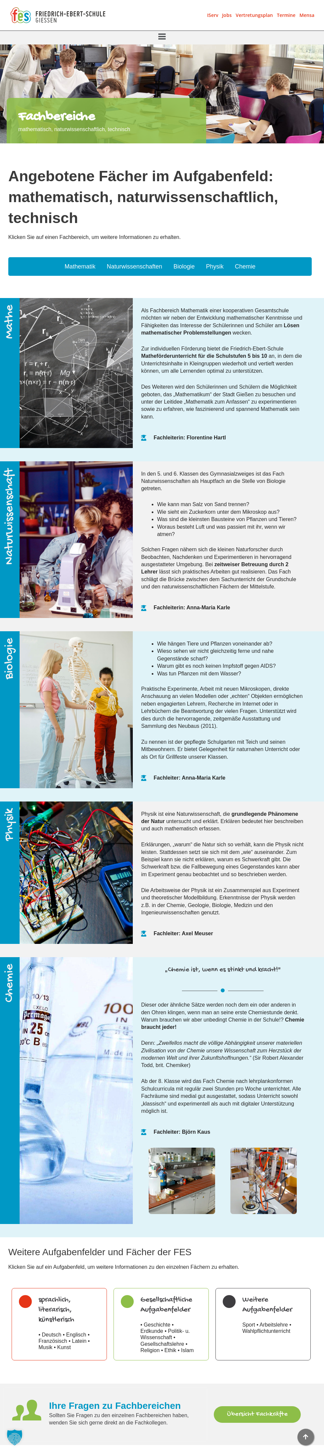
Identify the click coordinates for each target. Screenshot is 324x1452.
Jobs (227, 15)
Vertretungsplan (254, 15)
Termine (286, 15)
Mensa (306, 15)
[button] (162, 37)
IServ (212, 15)
